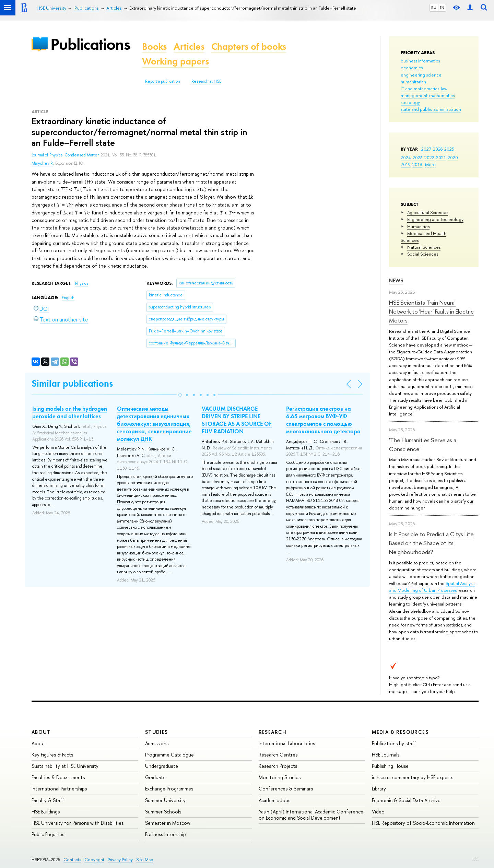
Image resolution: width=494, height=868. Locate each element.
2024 (406, 157)
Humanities (418, 226)
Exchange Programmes (169, 788)
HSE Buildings (46, 811)
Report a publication (162, 81)
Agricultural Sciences (427, 212)
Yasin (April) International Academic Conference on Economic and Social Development (311, 814)
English (68, 298)
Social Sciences (422, 254)
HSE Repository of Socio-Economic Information (423, 823)
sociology (410, 102)
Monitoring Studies (280, 777)
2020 (453, 157)
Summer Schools (163, 811)
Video (378, 811)
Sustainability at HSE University (65, 766)
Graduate (155, 777)
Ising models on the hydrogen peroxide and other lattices (69, 412)
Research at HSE (206, 81)
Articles (189, 46)
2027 (426, 149)
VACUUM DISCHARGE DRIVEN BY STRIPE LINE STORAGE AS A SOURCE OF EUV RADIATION (237, 420)
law (444, 88)
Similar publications (72, 383)
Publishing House (390, 766)
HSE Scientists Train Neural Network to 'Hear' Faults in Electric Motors (431, 311)
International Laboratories (287, 743)
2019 (406, 164)
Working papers (175, 61)
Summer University (165, 800)
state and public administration (431, 109)
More (430, 164)
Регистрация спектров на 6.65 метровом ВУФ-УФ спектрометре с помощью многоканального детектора (323, 420)
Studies (156, 732)
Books (154, 46)
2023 (418, 157)
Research (273, 732)
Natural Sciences (423, 247)
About (41, 732)
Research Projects (278, 766)
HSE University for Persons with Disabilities (78, 823)
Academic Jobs (274, 800)
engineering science (421, 75)
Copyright (94, 860)
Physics (81, 283)
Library (379, 788)
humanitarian (413, 82)
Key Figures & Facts (52, 754)
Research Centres (278, 754)
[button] (180, 394)
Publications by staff (394, 743)
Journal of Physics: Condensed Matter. (66, 155)
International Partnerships (59, 788)
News (396, 280)
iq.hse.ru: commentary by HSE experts (412, 777)
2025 (449, 149)
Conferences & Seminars (286, 788)
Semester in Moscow (167, 823)
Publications (90, 44)
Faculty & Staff (48, 800)
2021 (441, 157)
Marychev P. (42, 163)
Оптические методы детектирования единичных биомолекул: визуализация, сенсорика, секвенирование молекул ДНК (154, 424)
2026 (438, 149)
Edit (475, 858)
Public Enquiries (48, 834)
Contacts (72, 860)
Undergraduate (161, 766)
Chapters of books (248, 46)
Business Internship (165, 834)
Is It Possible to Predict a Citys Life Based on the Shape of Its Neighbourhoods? (431, 543)
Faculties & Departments (58, 777)
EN (442, 7)
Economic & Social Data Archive (406, 800)
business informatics (420, 61)
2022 (429, 157)
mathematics (442, 95)
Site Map (144, 860)
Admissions (156, 743)
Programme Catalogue (169, 754)
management (414, 95)
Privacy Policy (120, 860)
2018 (417, 164)
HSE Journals (385, 754)
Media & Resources (400, 732)
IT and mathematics (420, 88)
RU (433, 7)
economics (412, 67)
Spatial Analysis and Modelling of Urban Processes (432, 586)
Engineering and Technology (435, 219)
